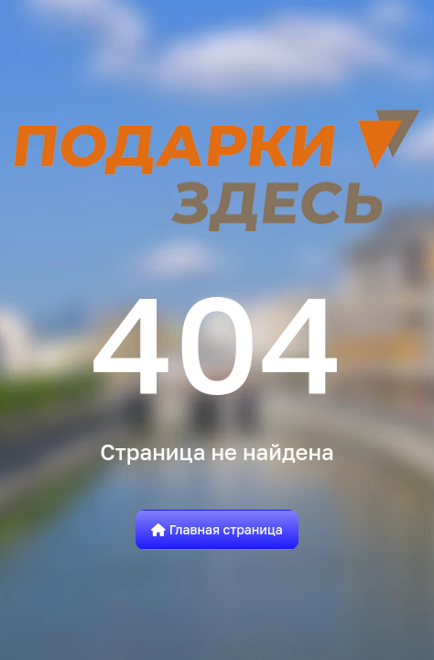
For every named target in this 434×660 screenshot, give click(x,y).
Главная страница (217, 529)
